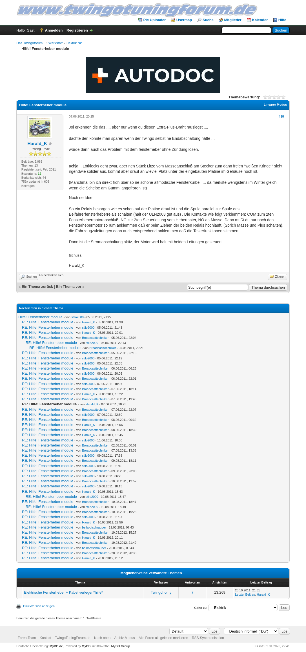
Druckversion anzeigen (39, 606)
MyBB (86, 646)
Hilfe (282, 20)
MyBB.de (56, 646)
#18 (281, 116)
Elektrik (71, 43)
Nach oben (102, 638)
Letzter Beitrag (245, 594)
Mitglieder (232, 20)
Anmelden (54, 30)
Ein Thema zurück (37, 286)
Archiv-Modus (124, 638)
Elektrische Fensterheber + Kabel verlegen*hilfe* (63, 592)
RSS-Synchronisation (208, 638)
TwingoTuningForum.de (72, 638)
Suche (208, 20)
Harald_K (37, 143)
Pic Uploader (154, 20)
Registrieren (77, 30)
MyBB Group (120, 646)
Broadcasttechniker (95, 337)
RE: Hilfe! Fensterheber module (47, 322)
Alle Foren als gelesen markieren (163, 638)
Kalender (260, 20)
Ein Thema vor (68, 286)
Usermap (184, 20)
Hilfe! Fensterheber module (40, 317)
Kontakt (45, 638)
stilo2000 (77, 317)
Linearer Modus (275, 104)
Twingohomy (161, 592)
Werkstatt (55, 43)
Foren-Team (27, 638)
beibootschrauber (94, 527)
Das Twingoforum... (30, 43)
